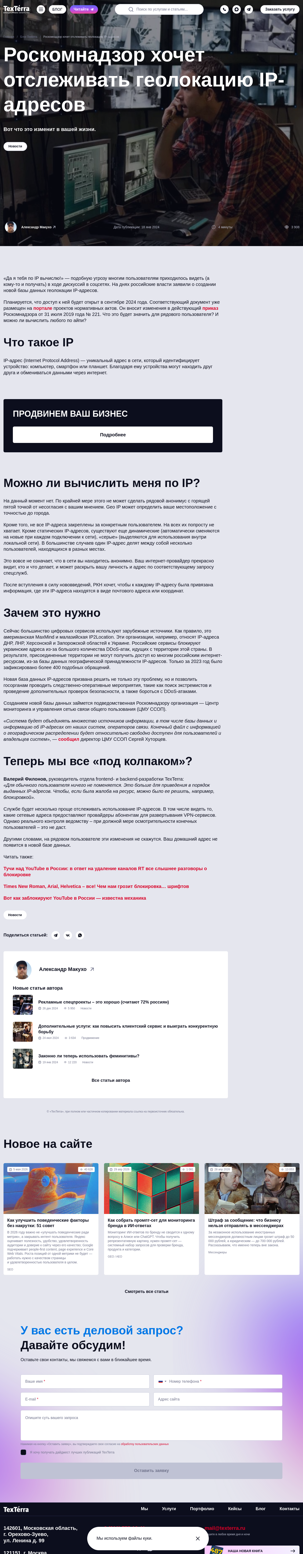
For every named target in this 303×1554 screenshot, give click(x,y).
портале (42, 308)
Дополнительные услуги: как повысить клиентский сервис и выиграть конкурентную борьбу (128, 1029)
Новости (15, 915)
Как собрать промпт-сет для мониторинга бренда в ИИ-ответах (151, 1223)
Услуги (169, 1508)
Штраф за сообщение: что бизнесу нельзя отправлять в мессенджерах (246, 1223)
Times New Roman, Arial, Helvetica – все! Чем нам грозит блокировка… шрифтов (96, 886)
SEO (10, 1269)
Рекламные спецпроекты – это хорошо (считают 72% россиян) (103, 1002)
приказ (210, 308)
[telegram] (249, 9)
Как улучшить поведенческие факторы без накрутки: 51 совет (48, 1223)
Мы (144, 1508)
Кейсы (235, 1508)
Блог (261, 1508)
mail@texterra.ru (225, 1528)
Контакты (289, 1508)
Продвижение (90, 1038)
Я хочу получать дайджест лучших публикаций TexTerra (72, 1452)
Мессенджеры (217, 1252)
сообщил (68, 739)
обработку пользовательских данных (145, 1444)
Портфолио (202, 1508)
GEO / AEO (115, 1256)
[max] (236, 9)
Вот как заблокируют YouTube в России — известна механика (75, 898)
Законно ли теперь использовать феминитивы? (88, 1056)
